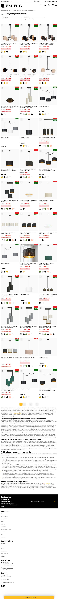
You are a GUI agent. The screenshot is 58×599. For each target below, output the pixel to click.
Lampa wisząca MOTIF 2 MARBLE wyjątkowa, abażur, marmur (27, 75)
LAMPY (10, 10)
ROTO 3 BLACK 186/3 (44, 106)
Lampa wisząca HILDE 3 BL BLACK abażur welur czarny (28, 232)
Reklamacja (4, 551)
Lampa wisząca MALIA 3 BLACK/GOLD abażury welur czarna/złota (48, 295)
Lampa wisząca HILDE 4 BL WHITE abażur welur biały (8, 232)
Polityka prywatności (6, 529)
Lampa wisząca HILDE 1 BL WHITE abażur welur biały (46, 201)
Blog (2, 534)
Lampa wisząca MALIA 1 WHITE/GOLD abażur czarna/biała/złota (28, 201)
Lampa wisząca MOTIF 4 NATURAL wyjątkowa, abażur (9, 44)
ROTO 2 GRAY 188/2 (5, 263)
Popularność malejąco (29, 19)
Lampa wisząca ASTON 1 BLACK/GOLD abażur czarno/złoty (29, 264)
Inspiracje (3, 524)
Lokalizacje (3, 537)
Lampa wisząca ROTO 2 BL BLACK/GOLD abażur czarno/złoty (47, 389)
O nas (2, 513)
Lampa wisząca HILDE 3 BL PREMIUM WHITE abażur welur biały (47, 327)
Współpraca (4, 519)
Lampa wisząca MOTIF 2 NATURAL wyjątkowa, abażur (47, 75)
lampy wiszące (17, 413)
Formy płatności (5, 553)
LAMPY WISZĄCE (17, 10)
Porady (2, 521)
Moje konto (3, 543)
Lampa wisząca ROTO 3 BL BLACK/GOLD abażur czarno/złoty (47, 170)
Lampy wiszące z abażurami (29, 10)
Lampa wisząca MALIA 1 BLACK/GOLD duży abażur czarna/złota (9, 107)
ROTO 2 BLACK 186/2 (25, 389)
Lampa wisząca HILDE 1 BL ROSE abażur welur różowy (27, 358)
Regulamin (3, 526)
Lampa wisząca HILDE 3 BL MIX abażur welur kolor (10, 358)
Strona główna (4, 10)
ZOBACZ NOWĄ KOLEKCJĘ (29, 597)
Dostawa (3, 556)
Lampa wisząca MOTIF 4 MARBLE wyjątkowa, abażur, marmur (46, 44)
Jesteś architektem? (6, 1)
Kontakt (2, 532)
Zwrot (2, 548)
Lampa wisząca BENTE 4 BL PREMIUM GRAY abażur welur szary (28, 327)
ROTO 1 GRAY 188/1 (43, 357)
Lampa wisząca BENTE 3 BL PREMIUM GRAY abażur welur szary (9, 327)
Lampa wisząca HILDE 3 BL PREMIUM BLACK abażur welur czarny (9, 201)
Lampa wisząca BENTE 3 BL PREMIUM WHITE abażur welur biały (28, 107)
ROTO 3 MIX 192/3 (5, 137)
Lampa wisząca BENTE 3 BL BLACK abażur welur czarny (47, 138)
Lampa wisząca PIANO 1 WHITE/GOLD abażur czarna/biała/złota (48, 232)
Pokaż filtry (4, 19)
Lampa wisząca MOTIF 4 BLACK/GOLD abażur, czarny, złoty (29, 44)
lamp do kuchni (46, 483)
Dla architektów (4, 516)
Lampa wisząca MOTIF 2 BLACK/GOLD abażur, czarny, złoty (10, 75)
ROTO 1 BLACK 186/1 (24, 137)
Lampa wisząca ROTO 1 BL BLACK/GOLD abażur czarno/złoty (9, 170)
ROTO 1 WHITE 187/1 (24, 295)
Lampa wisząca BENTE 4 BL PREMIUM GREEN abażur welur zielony (9, 389)
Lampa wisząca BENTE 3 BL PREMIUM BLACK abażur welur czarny (9, 295)
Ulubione (3, 546)
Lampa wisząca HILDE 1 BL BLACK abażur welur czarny (27, 170)
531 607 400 (39, 1)
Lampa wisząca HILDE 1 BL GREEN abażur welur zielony (46, 264)
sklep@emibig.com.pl (52, 1)
